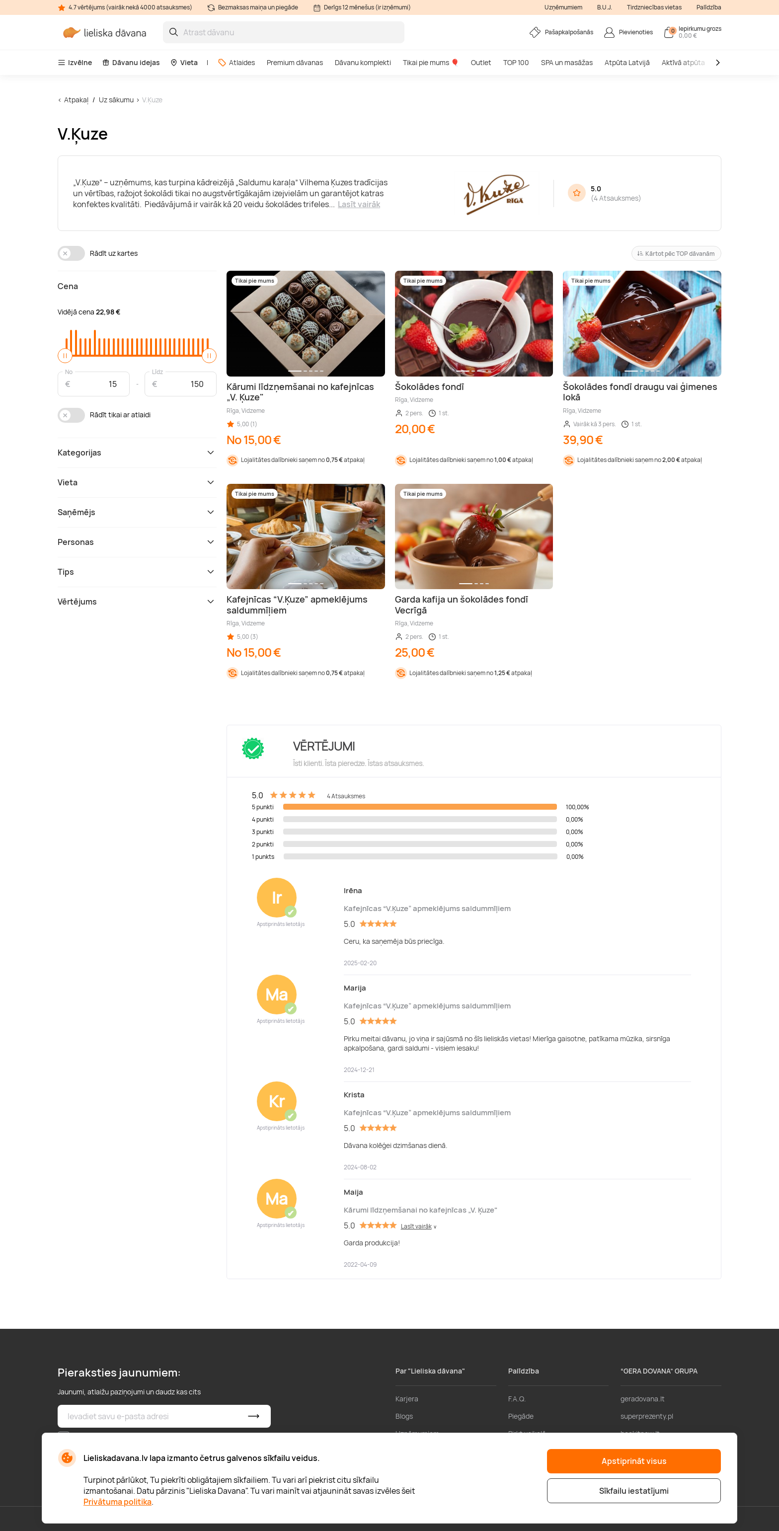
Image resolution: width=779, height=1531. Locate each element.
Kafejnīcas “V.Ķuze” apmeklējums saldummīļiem (427, 908)
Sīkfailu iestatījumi (634, 1490)
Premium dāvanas (295, 62)
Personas (137, 542)
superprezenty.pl (647, 1416)
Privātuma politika (117, 1501)
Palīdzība (709, 7)
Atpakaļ (76, 99)
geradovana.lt (643, 1398)
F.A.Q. (517, 1398)
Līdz (157, 371)
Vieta (184, 62)
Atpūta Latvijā (627, 62)
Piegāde (521, 1416)
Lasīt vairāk (359, 204)
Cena (68, 286)
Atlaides (236, 62)
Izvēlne (75, 62)
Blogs (404, 1416)
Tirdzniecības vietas (654, 7)
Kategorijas (137, 453)
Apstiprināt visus (634, 1460)
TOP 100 (516, 62)
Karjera (406, 1398)
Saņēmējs (137, 512)
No (69, 371)
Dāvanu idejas (131, 62)
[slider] (65, 355)
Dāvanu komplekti (363, 62)
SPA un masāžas (567, 62)
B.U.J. (604, 7)
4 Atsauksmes (616, 198)
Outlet (481, 62)
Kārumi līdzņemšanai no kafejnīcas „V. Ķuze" (421, 1210)
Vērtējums (137, 602)
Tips (137, 572)
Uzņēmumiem (563, 7)
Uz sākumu (116, 99)
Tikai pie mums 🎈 (431, 62)
